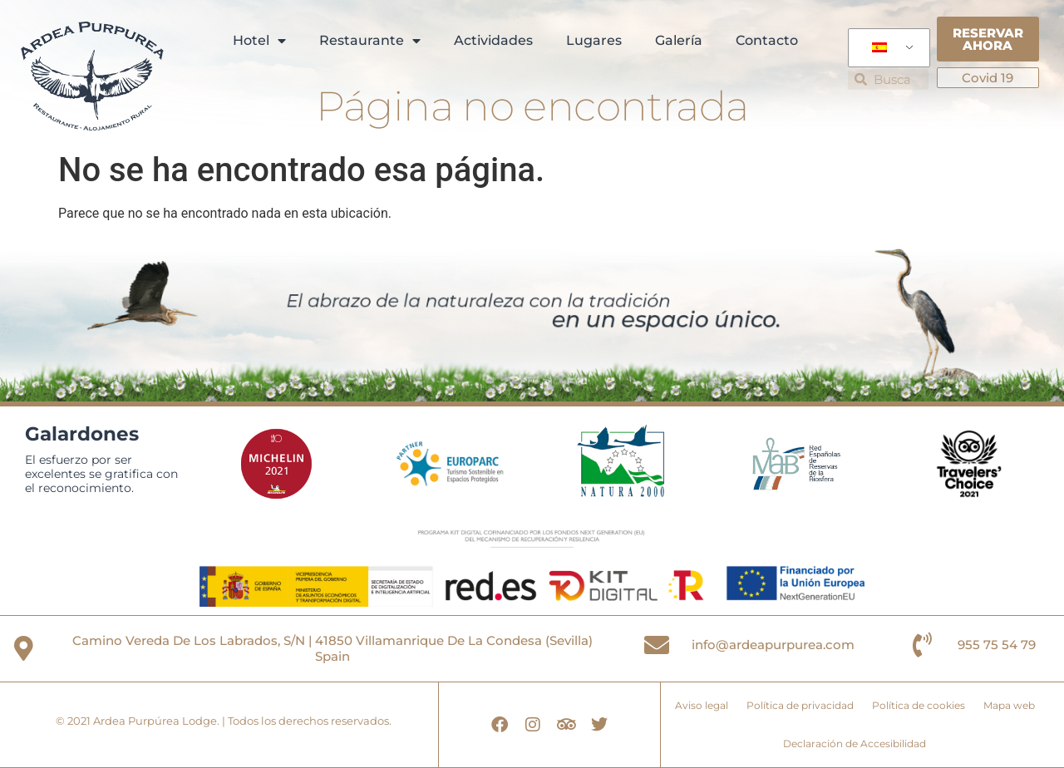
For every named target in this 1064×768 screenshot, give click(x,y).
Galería (678, 40)
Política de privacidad (800, 705)
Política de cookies (918, 705)
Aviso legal (701, 705)
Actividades (493, 40)
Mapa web (1009, 705)
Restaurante (370, 41)
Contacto (767, 40)
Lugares (594, 40)
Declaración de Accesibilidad (854, 743)
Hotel (259, 41)
